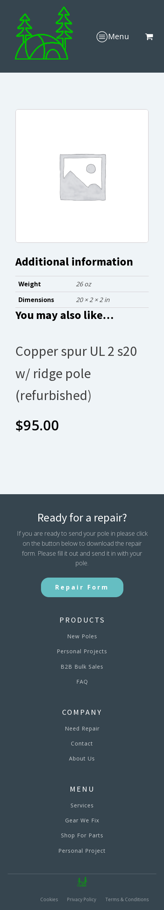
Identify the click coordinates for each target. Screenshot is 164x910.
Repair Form (82, 587)
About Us (82, 758)
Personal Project (82, 851)
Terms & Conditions (127, 899)
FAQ (82, 681)
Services (82, 805)
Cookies (49, 899)
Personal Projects (82, 651)
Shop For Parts (82, 835)
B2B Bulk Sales (82, 666)
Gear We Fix (82, 820)
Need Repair (82, 728)
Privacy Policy (81, 899)
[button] (150, 36)
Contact (82, 743)
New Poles (82, 636)
